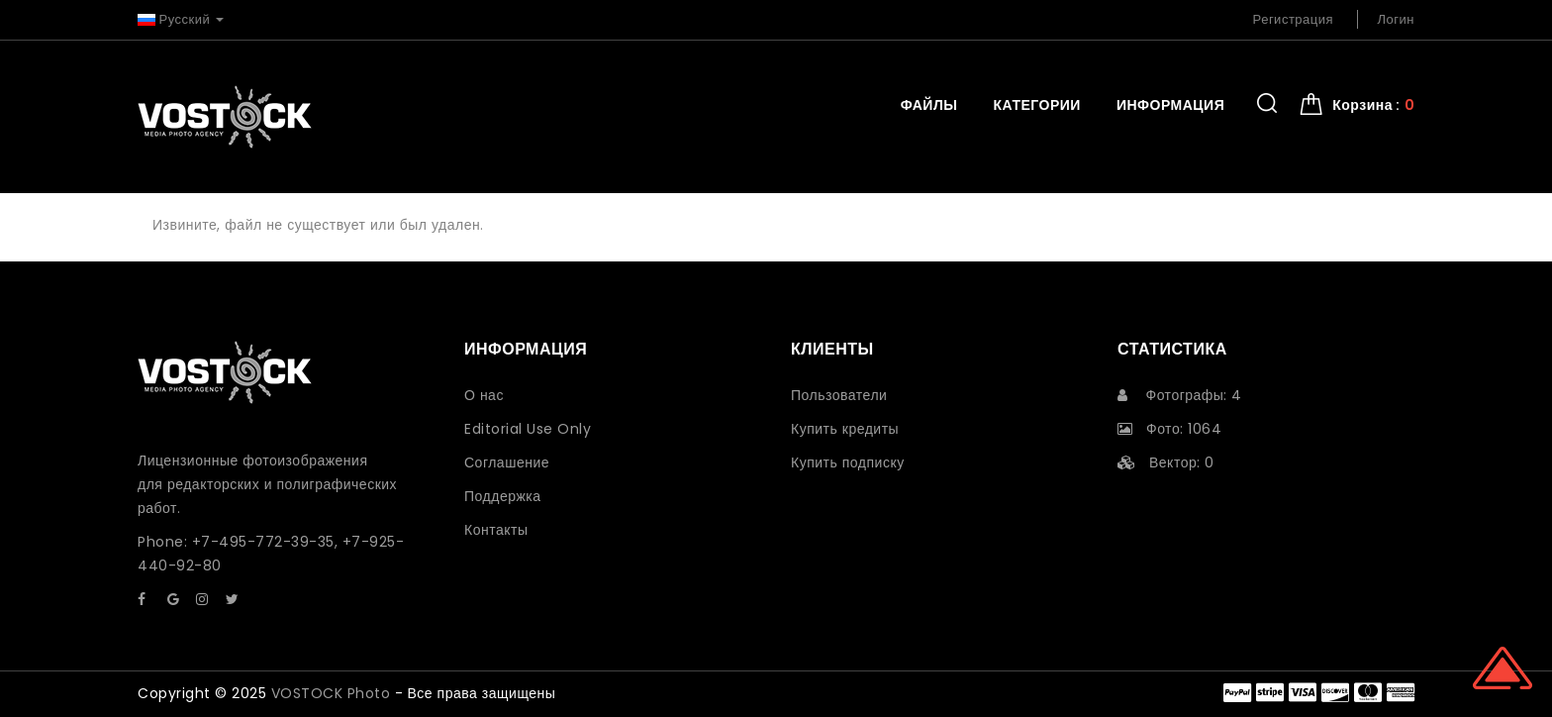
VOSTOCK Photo (331, 693)
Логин (1396, 19)
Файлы (929, 105)
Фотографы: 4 (1179, 395)
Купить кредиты (845, 429)
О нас (484, 395)
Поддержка (502, 496)
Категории (1036, 105)
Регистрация (1293, 19)
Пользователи (839, 395)
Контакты (496, 530)
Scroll (1502, 667)
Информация (1170, 105)
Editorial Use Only (527, 429)
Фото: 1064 (1169, 429)
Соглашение (506, 462)
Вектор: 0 (1165, 462)
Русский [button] (181, 19)
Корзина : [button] (1373, 105)
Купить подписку (848, 462)
